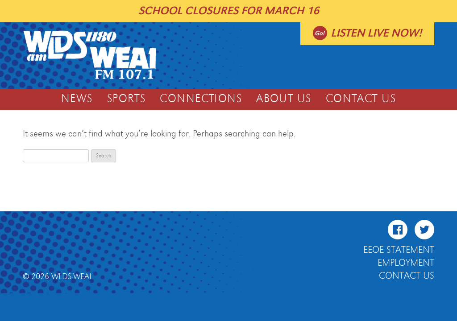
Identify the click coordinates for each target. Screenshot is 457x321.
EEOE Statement (398, 250)
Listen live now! (376, 33)
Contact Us (361, 99)
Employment (406, 263)
